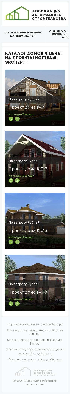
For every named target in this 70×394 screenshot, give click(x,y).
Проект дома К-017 (28, 292)
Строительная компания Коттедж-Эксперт (23, 34)
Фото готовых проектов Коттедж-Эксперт (35, 359)
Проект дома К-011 (27, 107)
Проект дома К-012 (28, 169)
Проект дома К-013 (28, 230)
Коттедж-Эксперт (21, 114)
